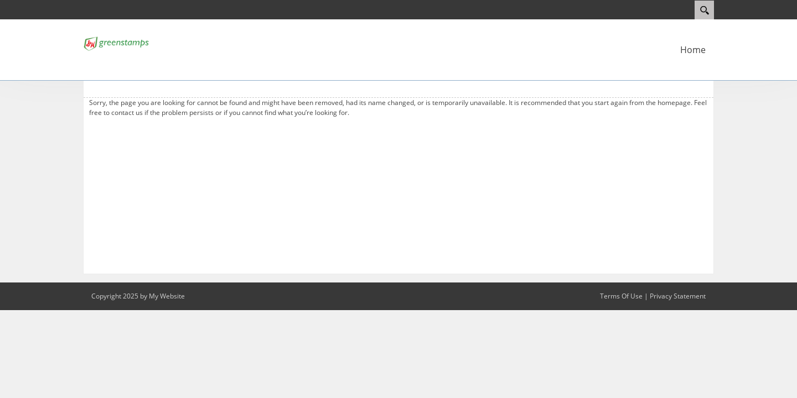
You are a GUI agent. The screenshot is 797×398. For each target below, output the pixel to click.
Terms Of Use (621, 296)
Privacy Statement (678, 296)
